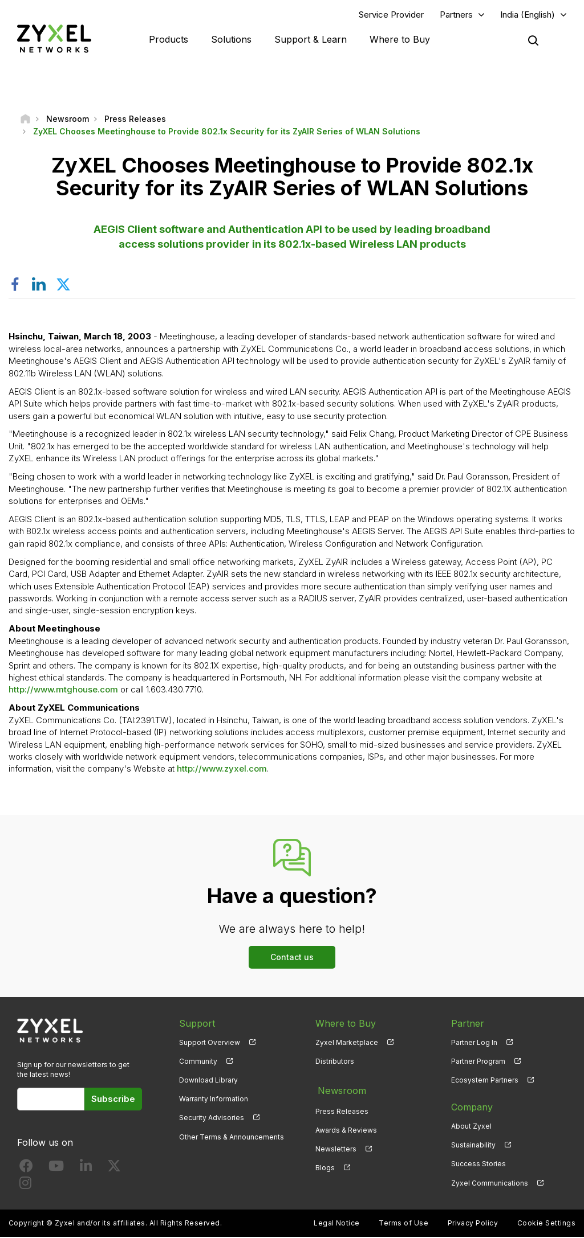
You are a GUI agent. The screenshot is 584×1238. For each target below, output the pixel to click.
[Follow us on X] (114, 1170)
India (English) (527, 15)
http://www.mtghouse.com (63, 691)
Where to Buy (400, 40)
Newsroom (339, 1089)
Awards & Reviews (346, 1127)
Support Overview (209, 1043)
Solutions (231, 40)
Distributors (334, 1062)
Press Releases (341, 1108)
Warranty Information (213, 1100)
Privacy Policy (473, 1224)
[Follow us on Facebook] (26, 1170)
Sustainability (473, 1146)
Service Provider (391, 15)
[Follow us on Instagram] (25, 1187)
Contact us (292, 958)
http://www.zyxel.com (222, 770)
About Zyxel (471, 1127)
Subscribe (113, 1099)
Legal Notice (337, 1224)
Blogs (325, 1165)
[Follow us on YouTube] (56, 1170)
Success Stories (478, 1165)
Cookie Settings (546, 1224)
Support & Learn (310, 40)
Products (168, 40)
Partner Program (478, 1062)
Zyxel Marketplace (346, 1043)
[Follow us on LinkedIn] (86, 1170)
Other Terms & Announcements (231, 1138)
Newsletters (335, 1146)
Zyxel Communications (489, 1184)
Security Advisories (211, 1119)
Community (198, 1062)
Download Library (208, 1081)
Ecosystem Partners (484, 1081)
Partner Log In (474, 1043)
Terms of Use (403, 1224)
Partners (456, 15)
